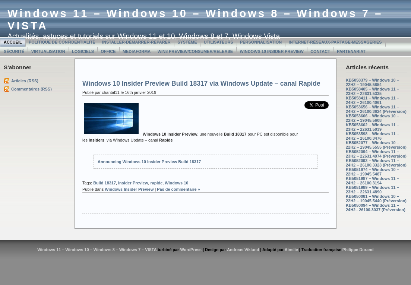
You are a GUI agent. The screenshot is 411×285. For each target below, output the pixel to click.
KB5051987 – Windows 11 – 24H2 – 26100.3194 (372, 180)
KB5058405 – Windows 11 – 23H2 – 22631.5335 (372, 91)
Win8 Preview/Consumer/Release (195, 51)
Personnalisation (261, 42)
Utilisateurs (218, 42)
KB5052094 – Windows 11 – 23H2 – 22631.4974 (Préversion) (376, 153)
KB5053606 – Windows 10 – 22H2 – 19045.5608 (372, 118)
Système (187, 42)
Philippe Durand (358, 249)
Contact (320, 51)
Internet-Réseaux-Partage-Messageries (335, 42)
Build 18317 (104, 183)
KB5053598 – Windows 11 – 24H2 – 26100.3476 (372, 136)
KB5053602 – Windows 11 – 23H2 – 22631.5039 (372, 127)
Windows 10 (176, 183)
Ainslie (291, 249)
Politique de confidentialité (62, 42)
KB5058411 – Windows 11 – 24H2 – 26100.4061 (372, 100)
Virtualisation (48, 51)
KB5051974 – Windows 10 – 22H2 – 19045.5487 (372, 171)
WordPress (191, 249)
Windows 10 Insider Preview (271, 51)
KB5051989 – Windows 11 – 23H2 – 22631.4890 (372, 189)
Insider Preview (133, 183)
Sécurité (14, 51)
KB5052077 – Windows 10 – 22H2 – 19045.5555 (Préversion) (376, 144)
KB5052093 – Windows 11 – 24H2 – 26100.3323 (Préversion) (376, 162)
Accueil (13, 42)
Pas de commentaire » (178, 189)
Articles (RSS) (24, 81)
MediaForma (137, 51)
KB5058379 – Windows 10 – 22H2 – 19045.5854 (372, 82)
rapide (156, 183)
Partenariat (351, 51)
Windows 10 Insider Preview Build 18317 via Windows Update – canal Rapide (201, 83)
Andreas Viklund (243, 249)
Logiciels (83, 51)
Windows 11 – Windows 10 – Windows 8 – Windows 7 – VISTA (97, 249)
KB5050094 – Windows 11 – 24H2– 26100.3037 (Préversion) (375, 207)
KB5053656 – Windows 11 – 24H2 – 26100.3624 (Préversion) (376, 109)
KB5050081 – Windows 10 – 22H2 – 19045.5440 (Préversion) (376, 198)
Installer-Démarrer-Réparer (136, 42)
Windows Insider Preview (129, 189)
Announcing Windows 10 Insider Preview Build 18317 (149, 161)
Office (108, 51)
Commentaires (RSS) (31, 89)
